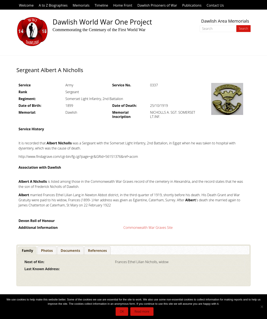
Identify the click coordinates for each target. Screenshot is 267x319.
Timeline (101, 5)
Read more (142, 311)
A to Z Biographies (53, 5)
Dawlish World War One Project (102, 21)
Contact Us (215, 5)
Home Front (122, 5)
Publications (192, 5)
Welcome (26, 5)
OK (122, 311)
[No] (262, 306)
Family (27, 250)
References (97, 250)
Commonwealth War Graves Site (148, 227)
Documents (70, 250)
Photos (47, 250)
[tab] (27, 250)
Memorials (81, 5)
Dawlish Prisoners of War (157, 5)
